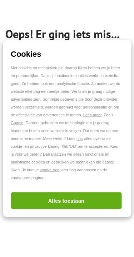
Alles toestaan (66, 201)
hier (79, 138)
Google (17, 123)
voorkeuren (49, 170)
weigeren (32, 154)
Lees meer (92, 115)
